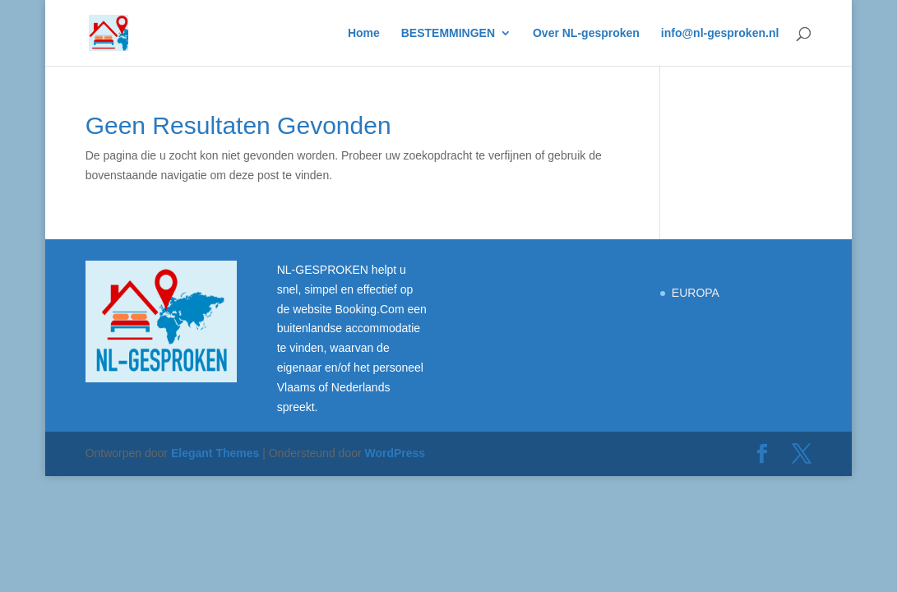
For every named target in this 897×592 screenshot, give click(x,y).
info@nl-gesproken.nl (720, 33)
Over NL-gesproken (586, 33)
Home (364, 33)
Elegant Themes (215, 453)
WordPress (394, 453)
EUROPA (695, 292)
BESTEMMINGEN (448, 33)
